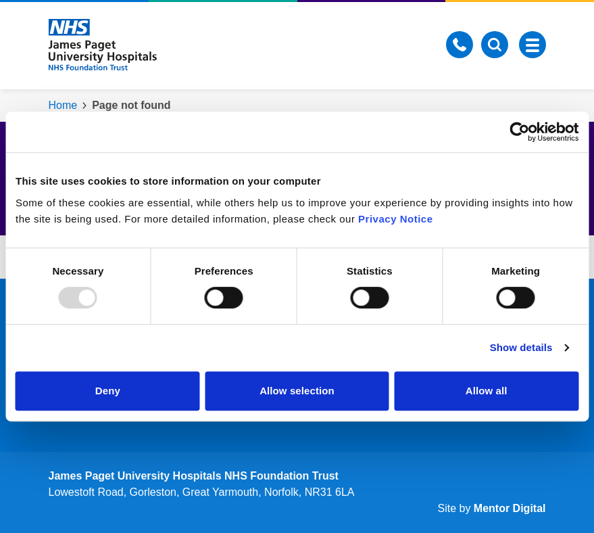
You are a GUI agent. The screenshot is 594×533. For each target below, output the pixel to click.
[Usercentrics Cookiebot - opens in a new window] (519, 132)
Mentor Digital (510, 508)
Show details (521, 347)
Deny (107, 390)
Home (63, 105)
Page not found (131, 105)
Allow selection (297, 390)
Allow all (487, 390)
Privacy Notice (395, 219)
